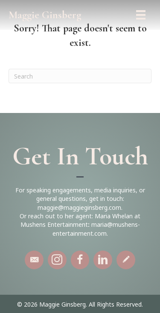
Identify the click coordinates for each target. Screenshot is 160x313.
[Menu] (140, 14)
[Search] (80, 76)
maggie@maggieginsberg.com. (80, 207)
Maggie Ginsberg (45, 14)
